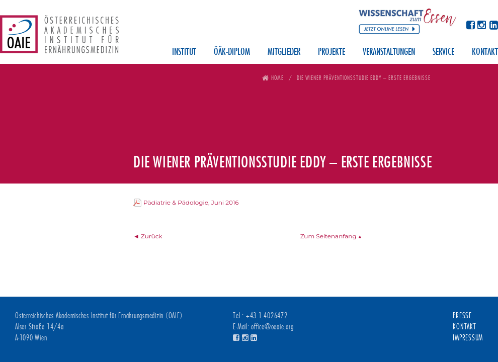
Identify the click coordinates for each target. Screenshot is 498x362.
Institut (184, 52)
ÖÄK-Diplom (232, 52)
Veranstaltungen (389, 52)
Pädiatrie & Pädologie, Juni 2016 (191, 202)
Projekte (331, 52)
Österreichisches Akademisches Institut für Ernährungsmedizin (59, 37)
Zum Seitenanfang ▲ (331, 236)
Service (443, 52)
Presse (462, 315)
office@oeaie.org (272, 326)
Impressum (468, 337)
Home (277, 77)
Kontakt (485, 52)
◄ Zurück (147, 236)
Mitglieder (284, 52)
